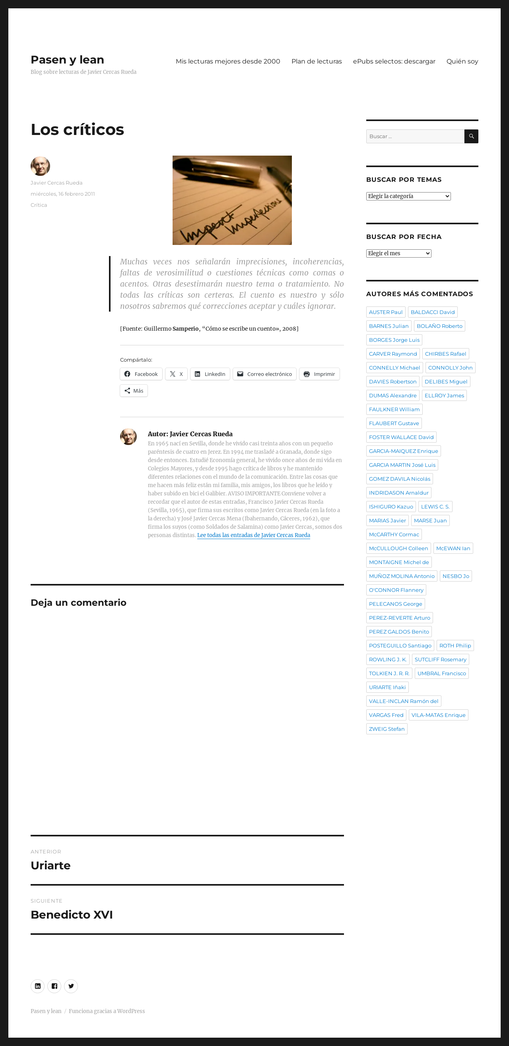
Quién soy (462, 61)
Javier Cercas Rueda (57, 182)
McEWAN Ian (453, 548)
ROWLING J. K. (388, 659)
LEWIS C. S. (435, 506)
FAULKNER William (394, 409)
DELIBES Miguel (446, 381)
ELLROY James (444, 395)
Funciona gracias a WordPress (107, 1011)
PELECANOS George (395, 604)
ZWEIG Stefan (387, 729)
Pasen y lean (67, 59)
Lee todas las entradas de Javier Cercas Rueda (253, 535)
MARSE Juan (430, 520)
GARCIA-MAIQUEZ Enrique (403, 451)
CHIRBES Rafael (445, 354)
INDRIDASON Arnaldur (399, 492)
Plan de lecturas (316, 61)
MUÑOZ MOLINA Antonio (402, 576)
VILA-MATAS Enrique (439, 715)
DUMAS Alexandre (393, 395)
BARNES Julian (389, 326)
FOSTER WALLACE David (401, 437)
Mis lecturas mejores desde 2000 (228, 61)
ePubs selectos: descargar (394, 61)
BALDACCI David (433, 312)
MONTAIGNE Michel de (399, 562)
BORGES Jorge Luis (394, 340)
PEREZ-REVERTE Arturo (399, 618)
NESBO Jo (456, 576)
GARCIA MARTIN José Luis (402, 465)
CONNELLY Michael (394, 367)
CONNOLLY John (450, 367)
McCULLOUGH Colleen (398, 548)
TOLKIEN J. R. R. (389, 673)
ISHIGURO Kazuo (391, 506)
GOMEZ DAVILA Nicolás (399, 479)
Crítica (39, 205)
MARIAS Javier (387, 520)
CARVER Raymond (393, 354)
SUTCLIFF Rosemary (440, 659)
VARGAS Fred (386, 715)
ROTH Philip (455, 645)
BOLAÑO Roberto (439, 326)
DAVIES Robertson (393, 381)
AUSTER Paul (386, 312)
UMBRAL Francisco (442, 673)
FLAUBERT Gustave (394, 423)
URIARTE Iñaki (387, 687)
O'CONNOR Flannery (396, 590)
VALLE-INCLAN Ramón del (404, 701)
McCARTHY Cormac (394, 534)
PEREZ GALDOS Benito (399, 631)
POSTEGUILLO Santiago (400, 645)
